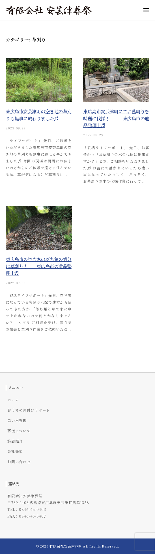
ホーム (13, 400)
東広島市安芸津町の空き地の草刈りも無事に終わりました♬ (39, 115)
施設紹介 (15, 441)
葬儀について (19, 430)
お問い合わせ (19, 461)
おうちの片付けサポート (28, 410)
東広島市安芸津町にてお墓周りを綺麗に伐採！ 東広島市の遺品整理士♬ (116, 118)
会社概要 (15, 451)
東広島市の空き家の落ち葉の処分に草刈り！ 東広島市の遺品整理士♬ (39, 266)
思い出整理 (17, 420)
